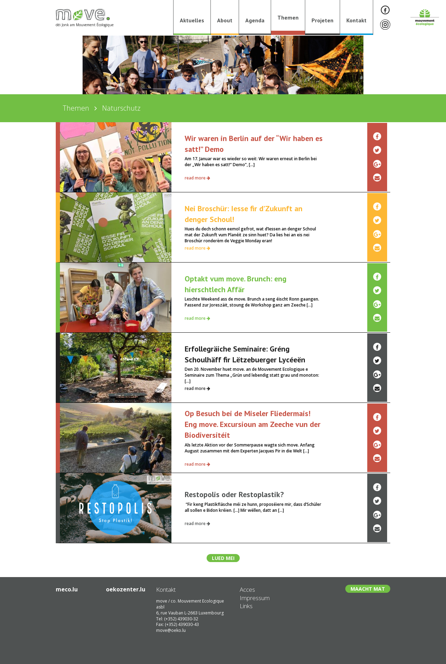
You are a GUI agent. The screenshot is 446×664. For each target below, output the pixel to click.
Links (246, 606)
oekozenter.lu (125, 589)
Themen (76, 108)
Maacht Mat (368, 588)
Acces (247, 589)
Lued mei (223, 558)
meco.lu (67, 589)
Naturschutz (121, 108)
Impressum (255, 598)
